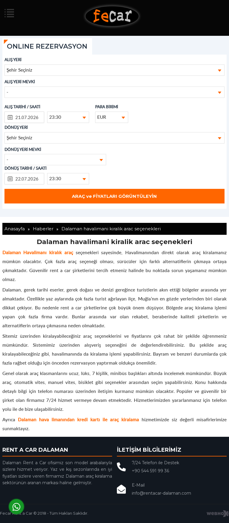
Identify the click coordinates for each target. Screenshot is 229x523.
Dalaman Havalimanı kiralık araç (37, 252)
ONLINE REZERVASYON (47, 46)
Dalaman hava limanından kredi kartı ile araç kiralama (78, 419)
